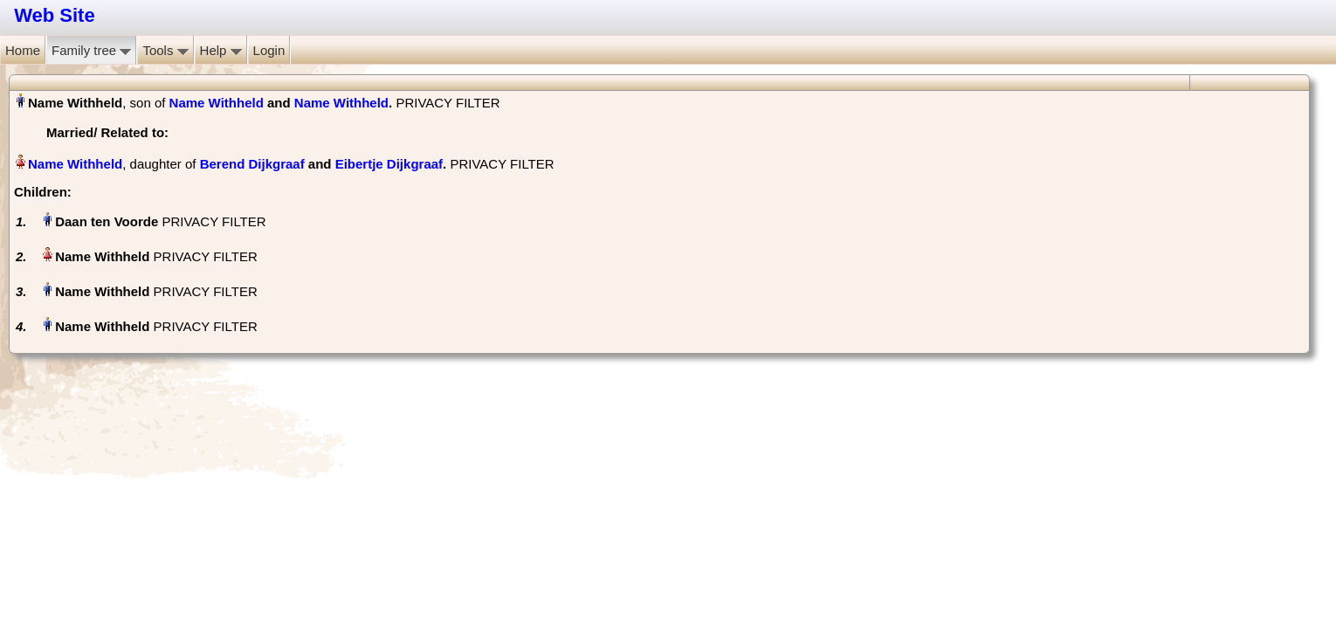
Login (269, 50)
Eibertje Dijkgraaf (389, 163)
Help (221, 50)
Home (22, 50)
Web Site (54, 15)
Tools (165, 50)
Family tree (91, 50)
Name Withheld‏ (75, 163)
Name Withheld (216, 102)
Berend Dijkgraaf (252, 163)
